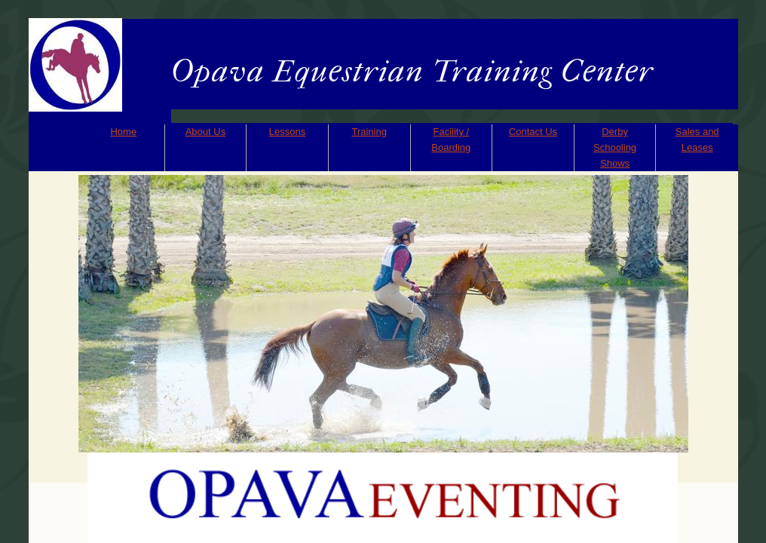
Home (123, 131)
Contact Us (533, 131)
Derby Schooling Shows (614, 147)
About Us (205, 131)
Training (368, 131)
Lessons (287, 131)
